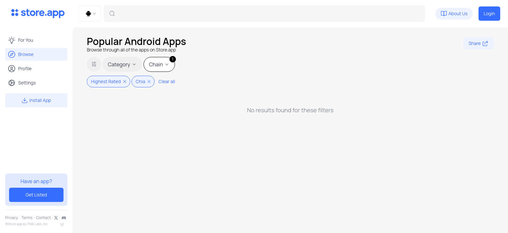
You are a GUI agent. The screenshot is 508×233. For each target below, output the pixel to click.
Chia (144, 81)
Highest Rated (109, 81)
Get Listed (36, 195)
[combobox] (89, 13)
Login (489, 13)
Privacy (11, 217)
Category (122, 64)
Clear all (166, 81)
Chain (162, 62)
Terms (26, 217)
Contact (43, 217)
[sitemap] (62, 224)
